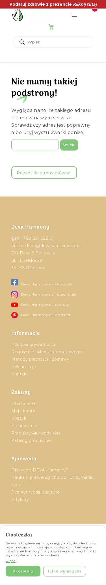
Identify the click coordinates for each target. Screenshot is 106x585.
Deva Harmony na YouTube (40, 305)
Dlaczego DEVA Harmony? (39, 470)
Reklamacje (23, 366)
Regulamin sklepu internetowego (46, 351)
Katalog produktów (31, 440)
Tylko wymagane (64, 571)
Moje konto (23, 410)
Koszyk (18, 418)
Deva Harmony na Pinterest (41, 315)
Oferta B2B (23, 403)
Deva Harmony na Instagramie (43, 294)
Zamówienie (24, 425)
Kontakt (19, 374)
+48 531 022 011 (39, 238)
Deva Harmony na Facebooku (42, 284)
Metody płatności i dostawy (40, 359)
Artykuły (20, 499)
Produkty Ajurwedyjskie (36, 433)
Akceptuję (23, 571)
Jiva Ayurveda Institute (35, 492)
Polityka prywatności (33, 344)
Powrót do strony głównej (44, 173)
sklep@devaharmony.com (52, 245)
